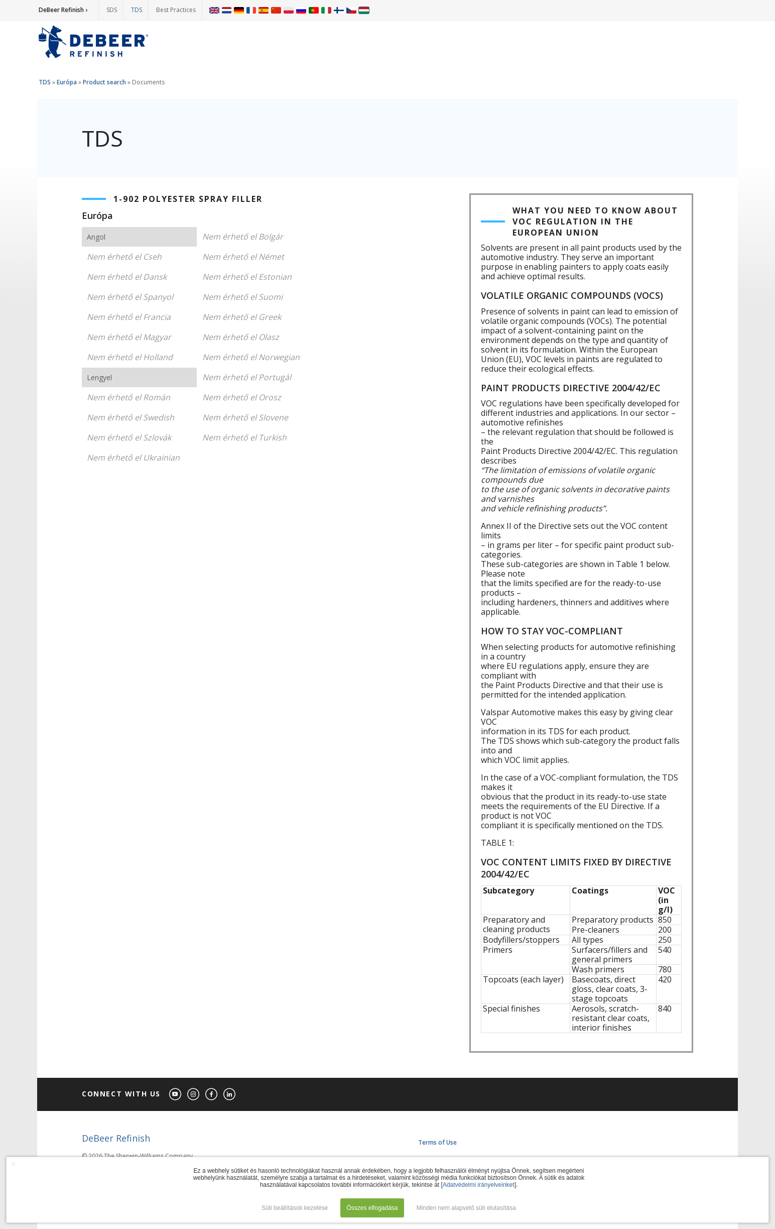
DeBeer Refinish (116, 1138)
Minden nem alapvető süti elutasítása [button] (466, 1207)
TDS (136, 10)
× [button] (14, 1164)
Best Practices (176, 10)
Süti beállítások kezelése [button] (295, 1207)
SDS (111, 10)
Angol (96, 237)
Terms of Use (437, 1142)
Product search (104, 82)
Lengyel (99, 377)
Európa (67, 82)
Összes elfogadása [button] (372, 1207)
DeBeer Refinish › (63, 10)
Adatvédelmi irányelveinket (478, 1184)
